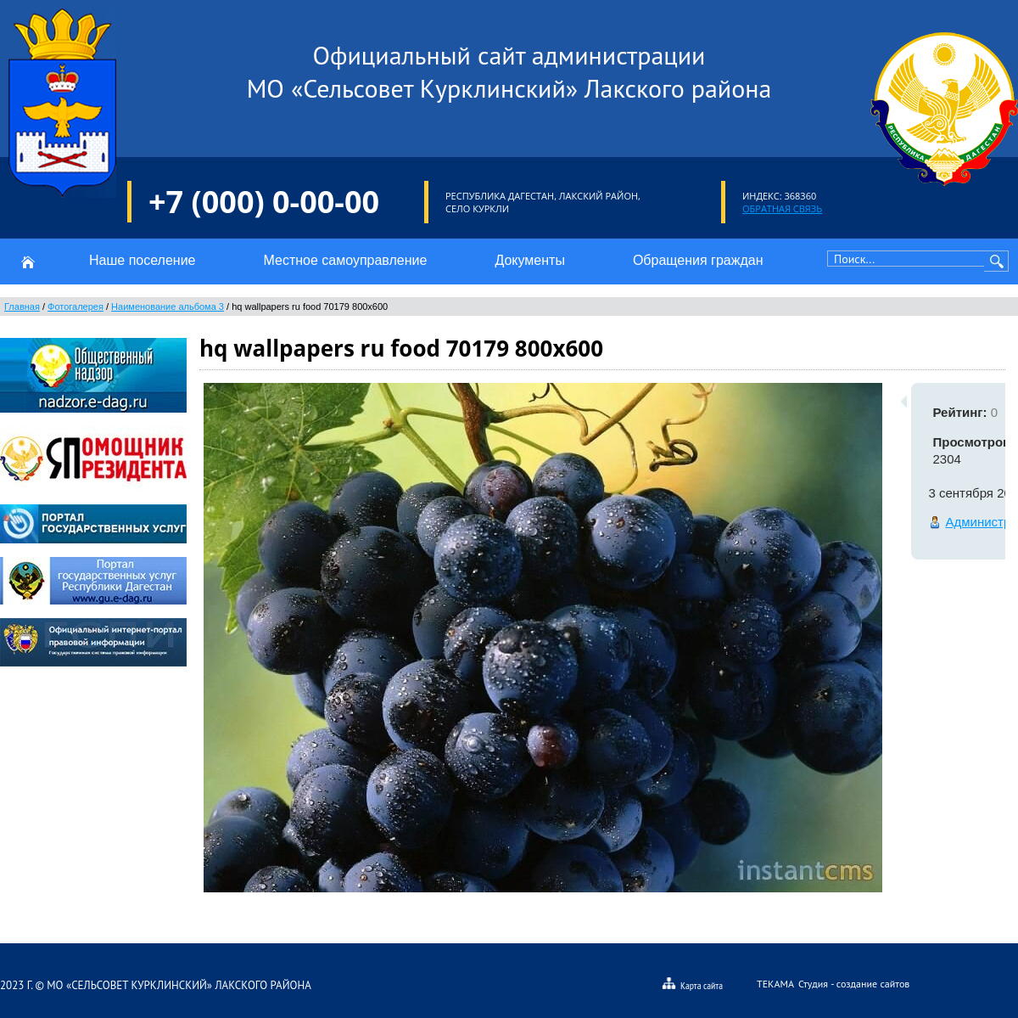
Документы (529, 260)
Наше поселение (142, 260)
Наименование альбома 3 (167, 306)
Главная (22, 306)
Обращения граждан (698, 260)
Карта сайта (692, 984)
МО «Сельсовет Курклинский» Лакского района (178, 985)
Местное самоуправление (345, 260)
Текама (775, 983)
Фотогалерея (75, 306)
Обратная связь (782, 208)
